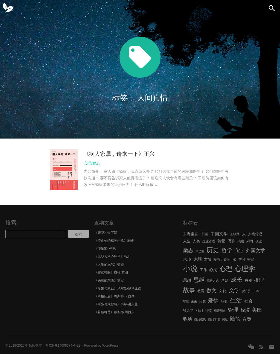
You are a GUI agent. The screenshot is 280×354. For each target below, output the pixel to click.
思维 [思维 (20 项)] (199, 280)
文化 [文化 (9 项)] (222, 291)
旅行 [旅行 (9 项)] (246, 291)
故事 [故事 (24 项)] (189, 290)
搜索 (10, 223)
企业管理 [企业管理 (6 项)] (208, 241)
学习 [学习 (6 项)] (241, 259)
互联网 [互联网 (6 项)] (235, 234)
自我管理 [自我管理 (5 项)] (214, 319)
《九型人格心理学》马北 (112, 256)
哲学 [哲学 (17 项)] (226, 250)
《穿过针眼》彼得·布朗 (111, 272)
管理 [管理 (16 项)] (233, 310)
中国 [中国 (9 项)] (204, 234)
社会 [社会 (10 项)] (248, 301)
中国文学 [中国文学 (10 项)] (219, 233)
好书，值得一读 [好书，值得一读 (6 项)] (224, 259)
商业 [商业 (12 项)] (239, 250)
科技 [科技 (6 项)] (208, 310)
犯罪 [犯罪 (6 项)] (224, 301)
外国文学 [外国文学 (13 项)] (255, 250)
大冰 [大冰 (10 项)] (187, 259)
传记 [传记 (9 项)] (221, 241)
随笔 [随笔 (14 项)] (235, 318)
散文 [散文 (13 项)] (211, 290)
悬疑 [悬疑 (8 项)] (225, 280)
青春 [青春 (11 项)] (246, 318)
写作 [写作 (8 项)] (231, 241)
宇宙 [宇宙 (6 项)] (250, 259)
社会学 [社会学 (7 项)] (188, 310)
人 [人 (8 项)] (244, 234)
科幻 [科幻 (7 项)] (199, 310)
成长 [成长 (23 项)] (237, 279)
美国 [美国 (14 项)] (257, 310)
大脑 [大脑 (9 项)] (198, 259)
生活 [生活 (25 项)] (236, 300)
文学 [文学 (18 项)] (234, 290)
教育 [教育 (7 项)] (201, 291)
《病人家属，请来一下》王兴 (119, 154)
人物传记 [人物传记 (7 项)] (255, 234)
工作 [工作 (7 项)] (203, 270)
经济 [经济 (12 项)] (245, 310)
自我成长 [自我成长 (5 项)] (200, 319)
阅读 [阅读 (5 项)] (225, 319)
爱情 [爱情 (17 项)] (213, 301)
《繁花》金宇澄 (105, 233)
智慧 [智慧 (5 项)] (186, 301)
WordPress (110, 345)
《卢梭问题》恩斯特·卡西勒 (114, 296)
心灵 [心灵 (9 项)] (213, 269)
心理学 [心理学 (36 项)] (245, 268)
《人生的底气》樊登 (109, 264)
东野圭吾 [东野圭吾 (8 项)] (190, 234)
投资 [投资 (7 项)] (248, 280)
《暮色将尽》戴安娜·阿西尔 (114, 312)
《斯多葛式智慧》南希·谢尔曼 (116, 304)
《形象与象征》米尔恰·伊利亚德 (117, 288)
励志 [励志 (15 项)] (188, 250)
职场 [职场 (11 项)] (187, 318)
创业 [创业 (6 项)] (258, 241)
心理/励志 (92, 163)
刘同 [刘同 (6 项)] (249, 241)
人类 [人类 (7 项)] (196, 241)
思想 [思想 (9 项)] (187, 280)
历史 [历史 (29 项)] (212, 250)
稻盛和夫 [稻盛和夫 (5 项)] (220, 310)
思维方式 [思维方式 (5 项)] (213, 280)
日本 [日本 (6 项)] (255, 291)
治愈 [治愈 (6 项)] (202, 301)
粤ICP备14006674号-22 (63, 345)
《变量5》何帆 (105, 249)
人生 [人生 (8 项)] (187, 241)
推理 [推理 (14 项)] (259, 280)
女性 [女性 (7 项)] (207, 259)
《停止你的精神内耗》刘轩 (114, 241)
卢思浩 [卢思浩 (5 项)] (200, 251)
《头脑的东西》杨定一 (110, 280)
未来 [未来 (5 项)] (194, 301)
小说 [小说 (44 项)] (190, 268)
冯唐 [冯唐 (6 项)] (241, 241)
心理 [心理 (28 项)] (226, 268)
